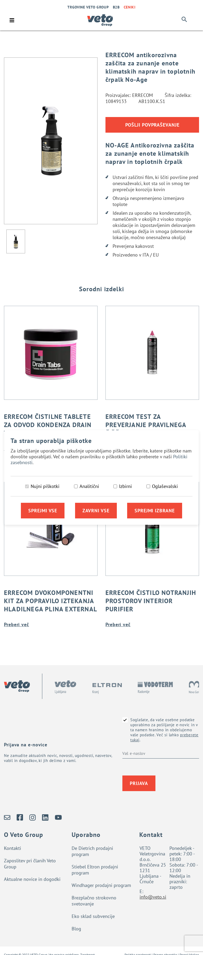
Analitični (89, 486)
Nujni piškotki (45, 486)
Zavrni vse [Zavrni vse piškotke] (95, 511)
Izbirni (125, 486)
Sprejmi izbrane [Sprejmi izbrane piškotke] (155, 511)
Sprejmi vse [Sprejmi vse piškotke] (42, 511)
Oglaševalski (165, 486)
